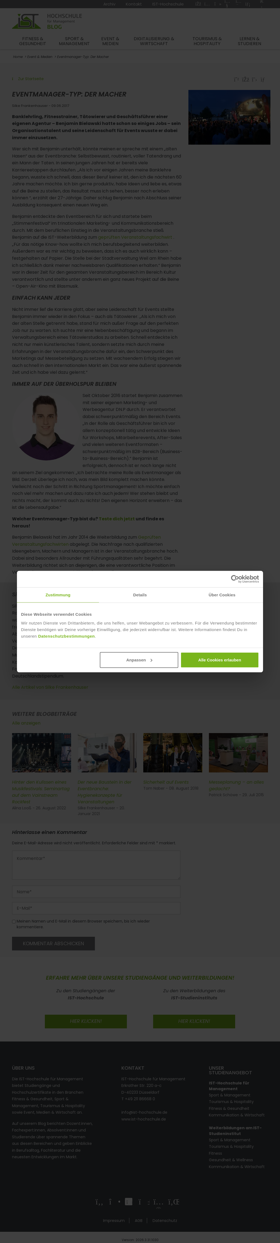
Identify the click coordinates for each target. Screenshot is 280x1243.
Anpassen (139, 659)
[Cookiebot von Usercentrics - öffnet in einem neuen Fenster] (235, 579)
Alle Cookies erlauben (219, 659)
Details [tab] (140, 595)
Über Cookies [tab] (222, 595)
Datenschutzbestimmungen (66, 636)
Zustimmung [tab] (58, 595)
